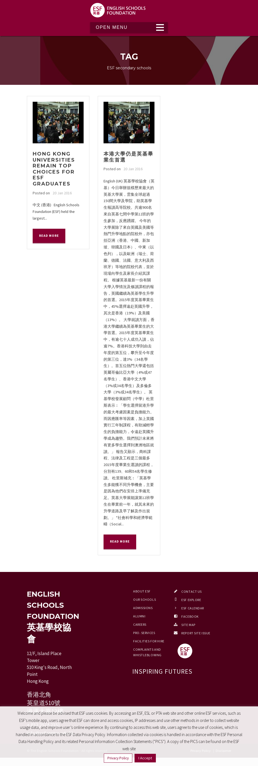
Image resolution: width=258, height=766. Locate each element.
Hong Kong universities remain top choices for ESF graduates (54, 169)
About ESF (142, 591)
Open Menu (112, 27)
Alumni (139, 616)
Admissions (143, 608)
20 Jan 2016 (62, 192)
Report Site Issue (195, 633)
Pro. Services (144, 633)
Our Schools (144, 599)
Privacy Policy (118, 758)
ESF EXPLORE (191, 600)
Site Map (188, 625)
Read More (49, 235)
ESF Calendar (192, 608)
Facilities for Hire (148, 641)
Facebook (189, 616)
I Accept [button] (145, 757)
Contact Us (191, 591)
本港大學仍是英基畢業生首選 (128, 157)
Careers (139, 624)
